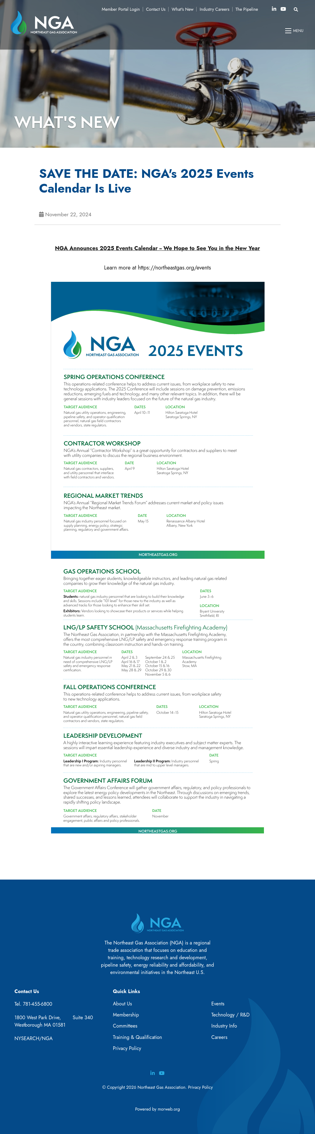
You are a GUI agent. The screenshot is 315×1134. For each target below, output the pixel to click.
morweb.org (169, 1109)
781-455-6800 (37, 1004)
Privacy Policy (127, 1048)
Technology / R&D (230, 1014)
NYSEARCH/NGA (33, 1038)
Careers (219, 1037)
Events (218, 1003)
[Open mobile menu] (294, 31)
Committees (125, 1025)
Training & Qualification (137, 1037)
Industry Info (224, 1025)
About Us (122, 1003)
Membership (126, 1014)
